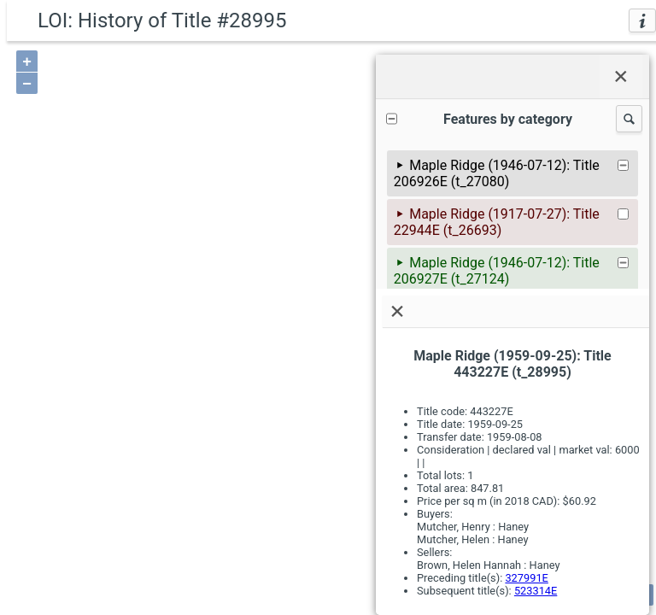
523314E (535, 590)
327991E (526, 577)
